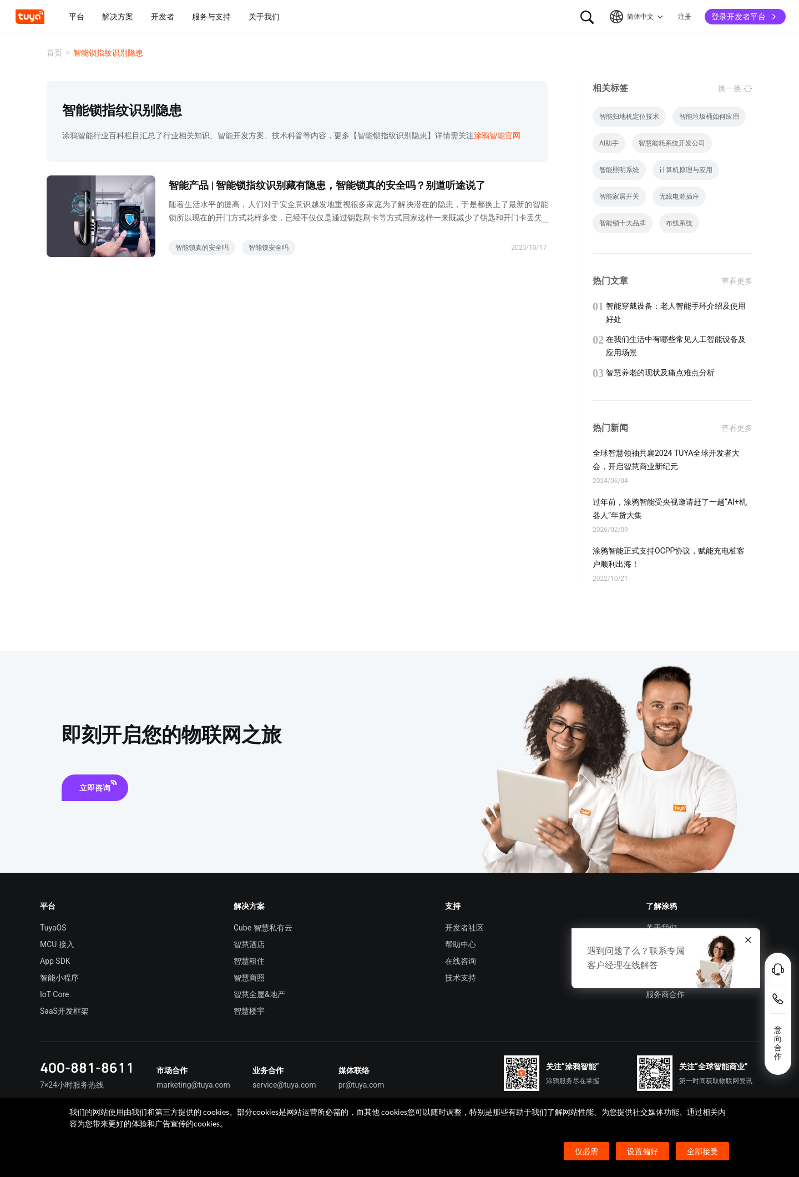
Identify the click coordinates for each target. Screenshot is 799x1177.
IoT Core (54, 994)
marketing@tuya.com (193, 1084)
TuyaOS (53, 927)
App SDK (55, 961)
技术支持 (460, 977)
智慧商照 (249, 977)
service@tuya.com (284, 1084)
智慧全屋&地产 (259, 994)
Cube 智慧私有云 (263, 927)
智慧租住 (249, 961)
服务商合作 (665, 994)
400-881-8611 (87, 1067)
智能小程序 (59, 977)
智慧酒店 (249, 944)
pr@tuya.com (361, 1084)
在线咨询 (460, 961)
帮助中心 (460, 944)
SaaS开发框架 (64, 1011)
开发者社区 (464, 927)
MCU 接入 (57, 944)
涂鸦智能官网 (497, 135)
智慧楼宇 (249, 1011)
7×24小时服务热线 (72, 1084)
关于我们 (661, 927)
